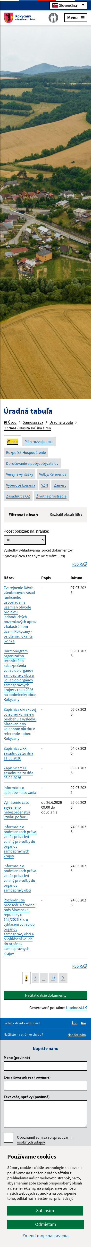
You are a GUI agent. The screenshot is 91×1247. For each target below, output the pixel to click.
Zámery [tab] (60, 485)
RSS (79, 564)
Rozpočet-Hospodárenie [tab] (26, 452)
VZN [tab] (44, 485)
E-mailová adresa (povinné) (27, 1077)
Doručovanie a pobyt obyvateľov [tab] (32, 463)
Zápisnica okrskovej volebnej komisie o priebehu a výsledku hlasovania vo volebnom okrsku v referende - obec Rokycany (20, 724)
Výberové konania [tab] (20, 485)
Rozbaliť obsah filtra (66, 514)
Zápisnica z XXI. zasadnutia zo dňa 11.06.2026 (18, 753)
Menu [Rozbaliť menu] (75, 17)
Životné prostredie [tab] (51, 496)
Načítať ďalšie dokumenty (45, 995)
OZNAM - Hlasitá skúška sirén (27, 428)
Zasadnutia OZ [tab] (18, 496)
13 (53, 977)
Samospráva (33, 422)
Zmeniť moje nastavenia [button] (45, 1235)
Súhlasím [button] (45, 1210)
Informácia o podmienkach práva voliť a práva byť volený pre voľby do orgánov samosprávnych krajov (20, 841)
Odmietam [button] (45, 1224)
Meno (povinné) (17, 1057)
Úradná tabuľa (61, 422)
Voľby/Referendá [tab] (52, 474)
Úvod (10, 422)
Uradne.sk (76, 1007)
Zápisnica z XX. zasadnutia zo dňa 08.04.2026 (18, 773)
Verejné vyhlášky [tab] (19, 474)
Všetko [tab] (12, 441)
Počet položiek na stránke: (26, 531)
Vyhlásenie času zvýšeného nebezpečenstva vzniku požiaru (17, 809)
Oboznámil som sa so (45, 1140)
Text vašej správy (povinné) (27, 1096)
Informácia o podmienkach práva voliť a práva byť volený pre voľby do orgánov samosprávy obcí (20, 877)
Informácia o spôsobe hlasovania (20, 790)
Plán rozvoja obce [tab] (39, 441)
